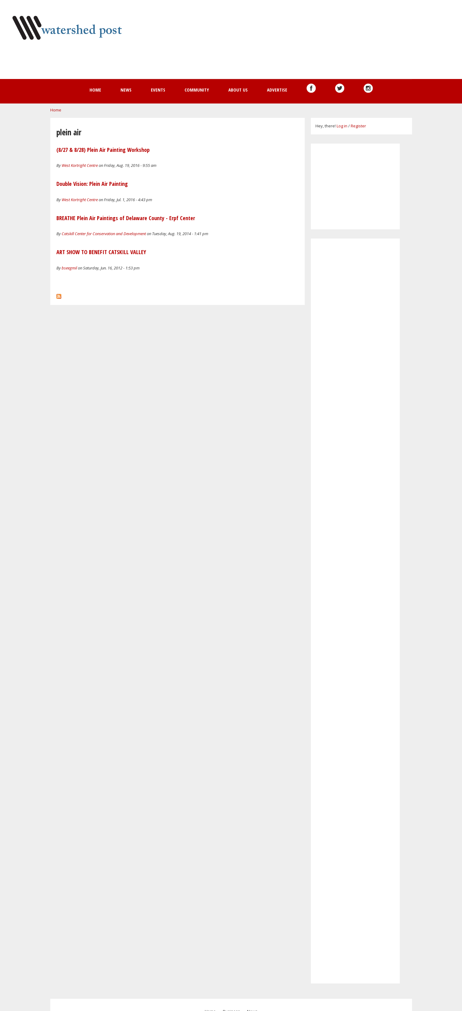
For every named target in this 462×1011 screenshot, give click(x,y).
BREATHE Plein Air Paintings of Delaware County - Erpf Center (125, 218)
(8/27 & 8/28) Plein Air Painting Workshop (103, 149)
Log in (342, 126)
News (126, 90)
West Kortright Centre (80, 165)
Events (158, 90)
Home (95, 90)
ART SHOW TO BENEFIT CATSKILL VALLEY (101, 252)
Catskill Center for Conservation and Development (104, 233)
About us (238, 90)
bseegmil (69, 268)
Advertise (277, 90)
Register (358, 126)
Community (197, 90)
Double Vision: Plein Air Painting (92, 183)
